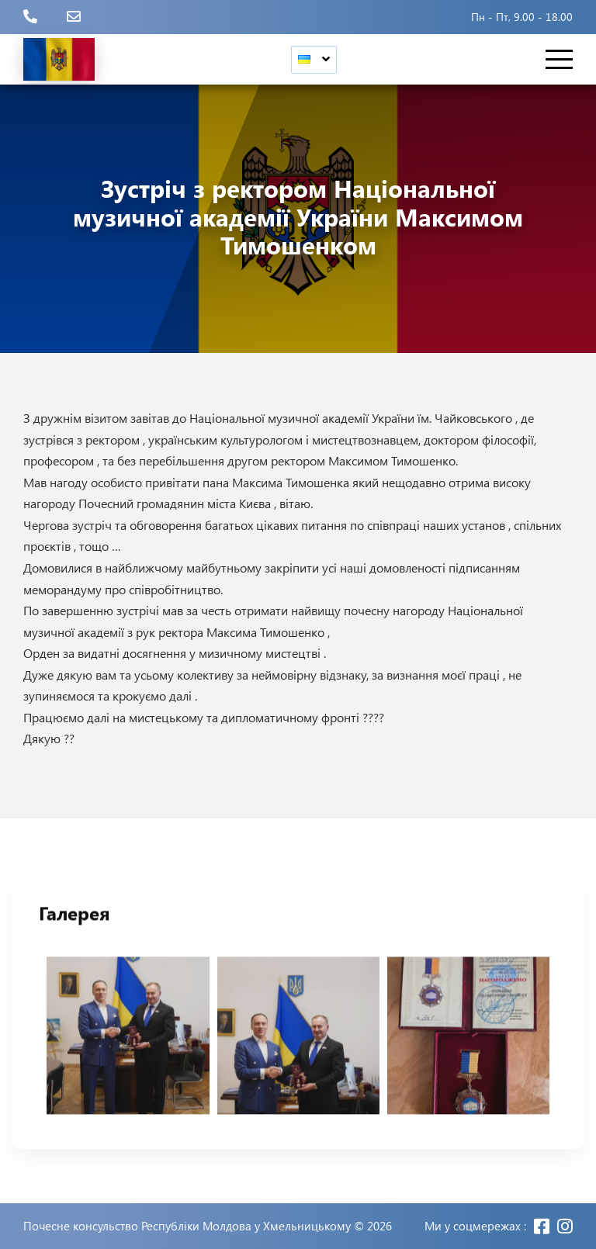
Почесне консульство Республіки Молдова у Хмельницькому (187, 1226)
